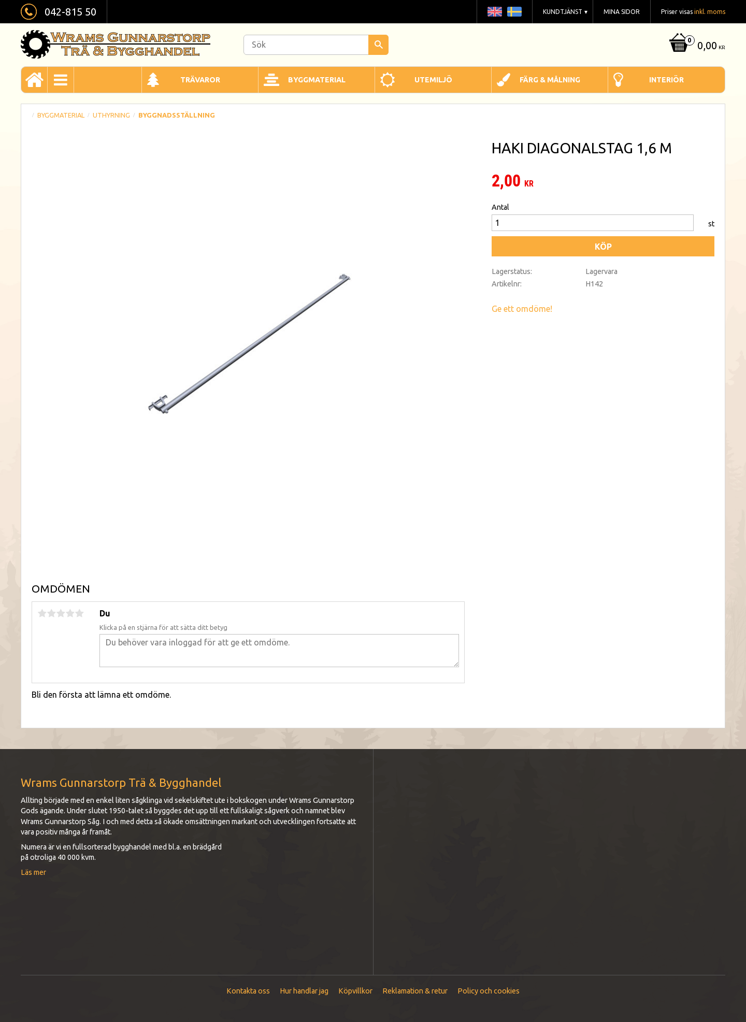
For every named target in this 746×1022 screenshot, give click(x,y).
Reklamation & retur (415, 991)
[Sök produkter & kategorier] (316, 45)
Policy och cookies (488, 991)
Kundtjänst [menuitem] (562, 11)
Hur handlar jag (304, 991)
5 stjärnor (79, 613)
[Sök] (378, 45)
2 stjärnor (51, 613)
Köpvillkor (355, 991)
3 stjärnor (60, 613)
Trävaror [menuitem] (200, 80)
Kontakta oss (248, 991)
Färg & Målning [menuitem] (550, 80)
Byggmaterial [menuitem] (317, 80)
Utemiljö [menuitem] (433, 80)
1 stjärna (42, 613)
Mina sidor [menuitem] (622, 11)
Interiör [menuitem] (666, 80)
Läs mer (33, 872)
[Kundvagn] (696, 46)
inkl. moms (709, 11)
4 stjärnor (70, 613)
